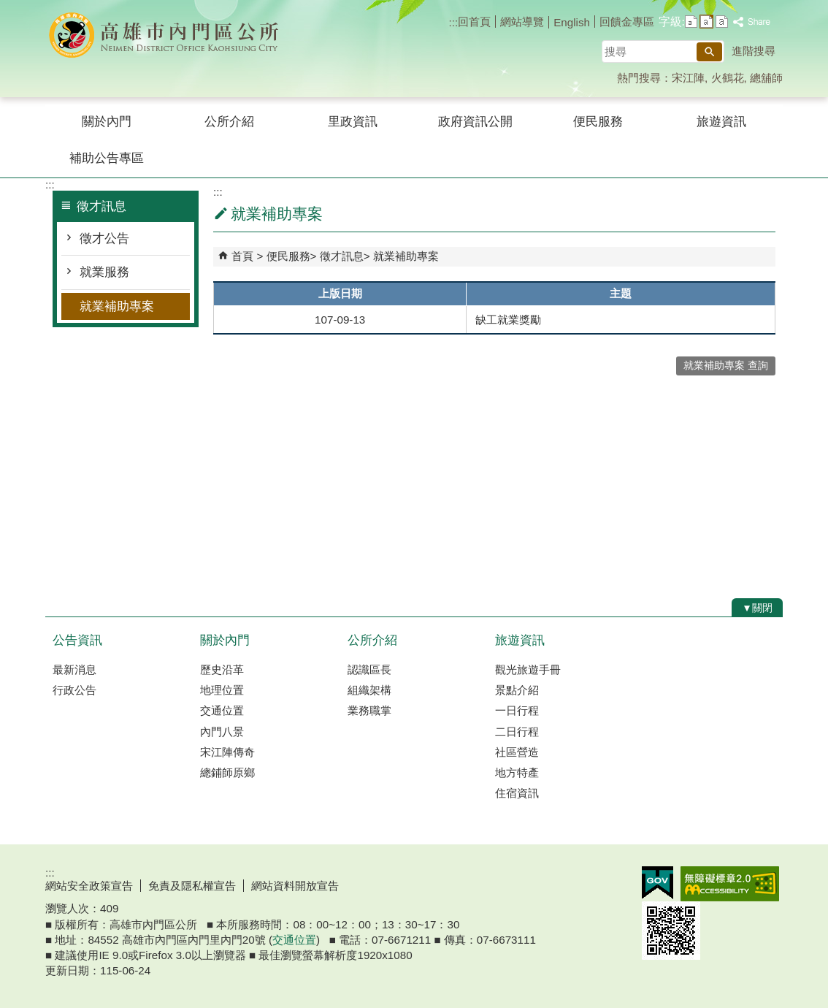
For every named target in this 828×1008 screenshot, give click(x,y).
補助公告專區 (106, 158)
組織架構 (369, 690)
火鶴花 (727, 78)
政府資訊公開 (475, 122)
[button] (709, 51)
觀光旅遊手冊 (528, 669)
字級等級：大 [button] (722, 21)
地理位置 (222, 690)
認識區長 (369, 669)
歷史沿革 (222, 669)
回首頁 (474, 21)
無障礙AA (730, 883)
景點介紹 (517, 690)
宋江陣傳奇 (227, 752)
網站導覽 (522, 21)
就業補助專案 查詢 (725, 365)
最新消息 (74, 669)
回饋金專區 (626, 21)
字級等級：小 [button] (691, 21)
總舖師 (766, 78)
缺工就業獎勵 (508, 319)
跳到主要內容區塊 (7, 7)
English (571, 22)
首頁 (242, 256)
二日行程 (517, 731)
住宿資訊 (517, 793)
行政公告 (74, 690)
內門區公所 (168, 35)
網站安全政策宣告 (89, 885)
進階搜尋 (753, 51)
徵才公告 (104, 238)
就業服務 (104, 272)
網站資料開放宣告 (295, 885)
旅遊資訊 (721, 122)
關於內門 (106, 122)
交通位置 (222, 710)
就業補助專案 (117, 306)
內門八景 (222, 731)
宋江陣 (688, 78)
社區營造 (517, 752)
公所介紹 (229, 122)
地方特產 (517, 772)
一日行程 (517, 710)
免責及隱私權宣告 (192, 885)
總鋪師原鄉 (227, 772)
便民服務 (598, 122)
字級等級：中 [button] (706, 21)
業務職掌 (369, 710)
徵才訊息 (342, 256)
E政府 (657, 882)
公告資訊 (77, 640)
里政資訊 (352, 122)
